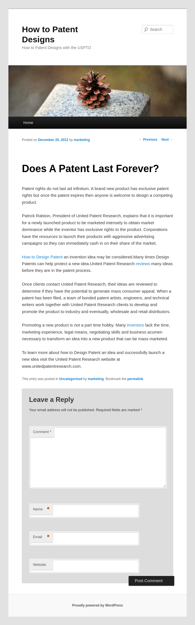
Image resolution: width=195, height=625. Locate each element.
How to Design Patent (42, 256)
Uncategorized (70, 379)
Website (39, 564)
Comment (42, 432)
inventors (135, 325)
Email (41, 537)
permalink (135, 379)
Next (167, 140)
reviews (143, 263)
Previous (148, 140)
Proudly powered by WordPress (97, 605)
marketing (82, 140)
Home (28, 123)
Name (41, 509)
